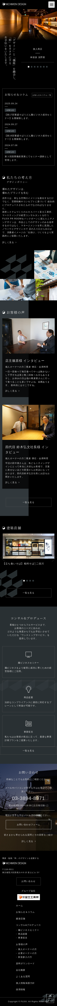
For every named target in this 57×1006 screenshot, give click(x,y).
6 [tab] (44, 67)
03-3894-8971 (28, 798)
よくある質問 (23, 976)
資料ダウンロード (25, 963)
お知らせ (10, 110)
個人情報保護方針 (25, 983)
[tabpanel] (28, 24)
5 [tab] (40, 67)
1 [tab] (28, 67)
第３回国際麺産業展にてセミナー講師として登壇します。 (28, 158)
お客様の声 (22, 944)
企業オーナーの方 (27, 953)
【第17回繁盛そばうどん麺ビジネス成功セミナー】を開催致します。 (28, 116)
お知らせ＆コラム (25, 912)
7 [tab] (47, 67)
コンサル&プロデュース (28, 925)
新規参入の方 (25, 957)
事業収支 (23, 937)
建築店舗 (20, 918)
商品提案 (23, 934)
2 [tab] (31, 67)
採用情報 (20, 989)
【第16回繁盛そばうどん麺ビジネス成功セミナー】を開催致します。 (28, 137)
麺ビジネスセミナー (28, 930)
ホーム (19, 905)
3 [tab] (34, 67)
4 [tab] (37, 67)
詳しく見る (9, 242)
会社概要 (20, 970)
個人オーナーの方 (27, 949)
